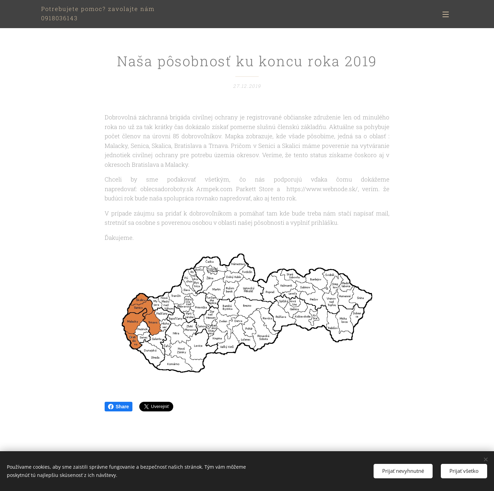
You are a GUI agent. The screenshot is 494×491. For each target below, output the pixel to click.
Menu (446, 14)
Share (118, 406)
